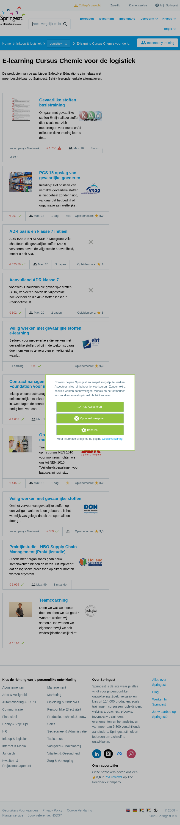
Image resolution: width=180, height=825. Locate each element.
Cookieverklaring (112, 438)
